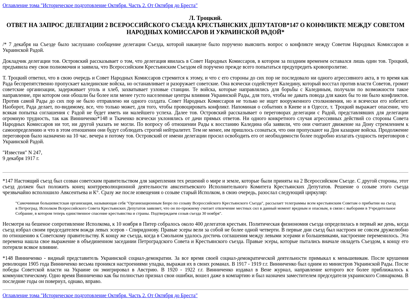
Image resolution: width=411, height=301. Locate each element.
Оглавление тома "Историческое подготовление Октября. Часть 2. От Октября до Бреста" (100, 5)
